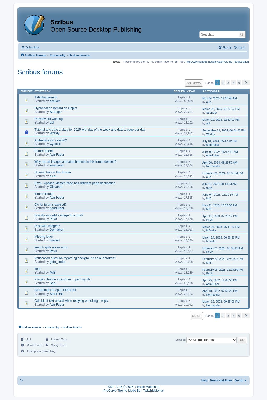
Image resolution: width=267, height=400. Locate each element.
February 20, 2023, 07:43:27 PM (222, 258)
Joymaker (56, 229)
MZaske (211, 230)
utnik (209, 187)
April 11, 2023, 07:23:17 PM (220, 216)
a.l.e (208, 101)
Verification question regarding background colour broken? (75, 258)
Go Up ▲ (241, 380)
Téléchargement (45, 97)
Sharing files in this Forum (52, 172)
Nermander (213, 166)
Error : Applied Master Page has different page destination (74, 183)
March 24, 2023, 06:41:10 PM (221, 226)
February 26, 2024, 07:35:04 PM (222, 173)
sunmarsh (57, 165)
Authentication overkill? (50, 140)
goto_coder (57, 262)
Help (204, 380)
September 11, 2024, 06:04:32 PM (224, 130)
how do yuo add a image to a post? (58, 215)
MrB (208, 198)
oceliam (55, 101)
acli (52, 122)
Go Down (193, 83)
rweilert (55, 240)
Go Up (196, 316)
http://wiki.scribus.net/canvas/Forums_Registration (217, 61)
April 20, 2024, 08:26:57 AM (219, 162)
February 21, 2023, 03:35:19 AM (222, 248)
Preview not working (48, 119)
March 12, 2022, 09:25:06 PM (221, 301)
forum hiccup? (44, 194)
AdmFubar (212, 144)
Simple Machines (147, 387)
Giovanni (56, 187)
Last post (212, 91)
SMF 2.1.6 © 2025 (121, 387)
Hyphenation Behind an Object (55, 108)
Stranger (56, 112)
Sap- (53, 283)
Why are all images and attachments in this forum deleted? (75, 162)
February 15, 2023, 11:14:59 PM (222, 269)
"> (21, 380)
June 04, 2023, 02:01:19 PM (220, 194)
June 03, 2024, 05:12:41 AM (220, 151)
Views (191, 91)
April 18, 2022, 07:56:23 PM (220, 290)
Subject (26, 91)
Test (37, 269)
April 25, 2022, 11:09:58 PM (220, 280)
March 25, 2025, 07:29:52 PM (221, 109)
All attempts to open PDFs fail (55, 290)
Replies (179, 91)
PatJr (53, 219)
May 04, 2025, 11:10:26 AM (219, 98)
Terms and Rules (221, 380)
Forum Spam (43, 151)
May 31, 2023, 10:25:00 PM (219, 205)
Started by (42, 91)
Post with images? (47, 226)
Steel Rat (56, 294)
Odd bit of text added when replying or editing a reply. (71, 301)
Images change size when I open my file (62, 279)
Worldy (54, 133)
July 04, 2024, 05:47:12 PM (219, 141)
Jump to (180, 339)
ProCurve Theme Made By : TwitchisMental (133, 390)
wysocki (55, 144)
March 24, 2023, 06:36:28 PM (221, 237)
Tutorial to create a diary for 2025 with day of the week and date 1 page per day (89, 129)
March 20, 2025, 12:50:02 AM (220, 119)
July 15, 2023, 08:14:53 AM (219, 183)
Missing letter (43, 237)
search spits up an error (51, 247)
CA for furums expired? (50, 204)
